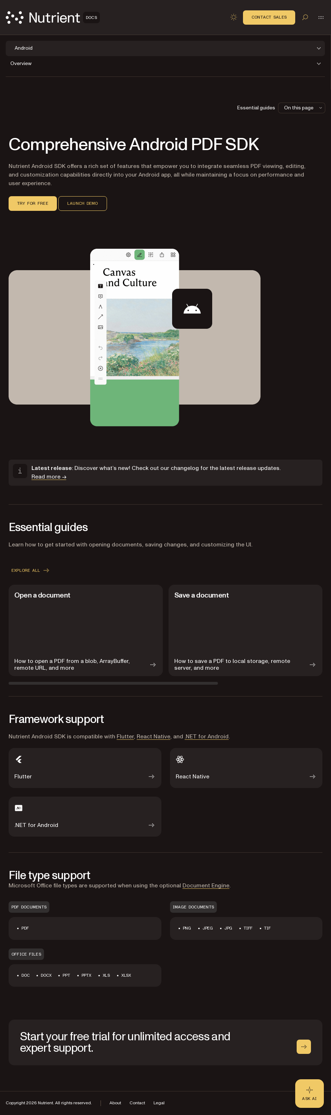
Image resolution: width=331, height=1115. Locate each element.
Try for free (32, 203)
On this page (303, 107)
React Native (153, 736)
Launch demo (82, 203)
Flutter (125, 736)
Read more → (48, 477)
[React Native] (246, 768)
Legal (159, 1103)
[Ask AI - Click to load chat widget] (309, 1093)
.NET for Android (207, 736)
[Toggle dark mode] (233, 17)
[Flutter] (85, 768)
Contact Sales (269, 17)
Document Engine (205, 885)
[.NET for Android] (85, 817)
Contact (137, 1103)
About (115, 1103)
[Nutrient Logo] (53, 17)
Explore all (30, 570)
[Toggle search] (305, 17)
